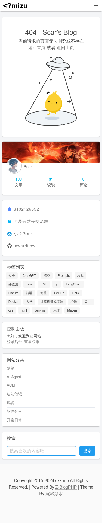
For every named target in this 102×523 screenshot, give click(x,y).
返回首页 (36, 48)
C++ (88, 301)
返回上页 (65, 48)
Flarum (13, 293)
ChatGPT (29, 275)
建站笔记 (14, 394)
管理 (43, 293)
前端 (29, 293)
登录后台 (14, 342)
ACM (11, 385)
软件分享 (14, 411)
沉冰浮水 (54, 494)
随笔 (10, 368)
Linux (75, 293)
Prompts (64, 275)
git (56, 284)
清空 (47, 275)
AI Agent (14, 377)
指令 (11, 275)
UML (43, 284)
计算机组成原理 (51, 301)
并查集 (13, 284)
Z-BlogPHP (66, 487)
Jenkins (40, 310)
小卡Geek (23, 234)
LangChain (73, 284)
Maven (72, 310)
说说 (10, 403)
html (24, 310)
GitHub (59, 293)
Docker (13, 301)
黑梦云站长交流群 (31, 222)
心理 (74, 301)
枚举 (80, 275)
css (10, 310)
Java (29, 284)
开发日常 (14, 420)
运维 (56, 310)
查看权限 (31, 342)
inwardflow (24, 246)
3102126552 (26, 210)
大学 (29, 301)
